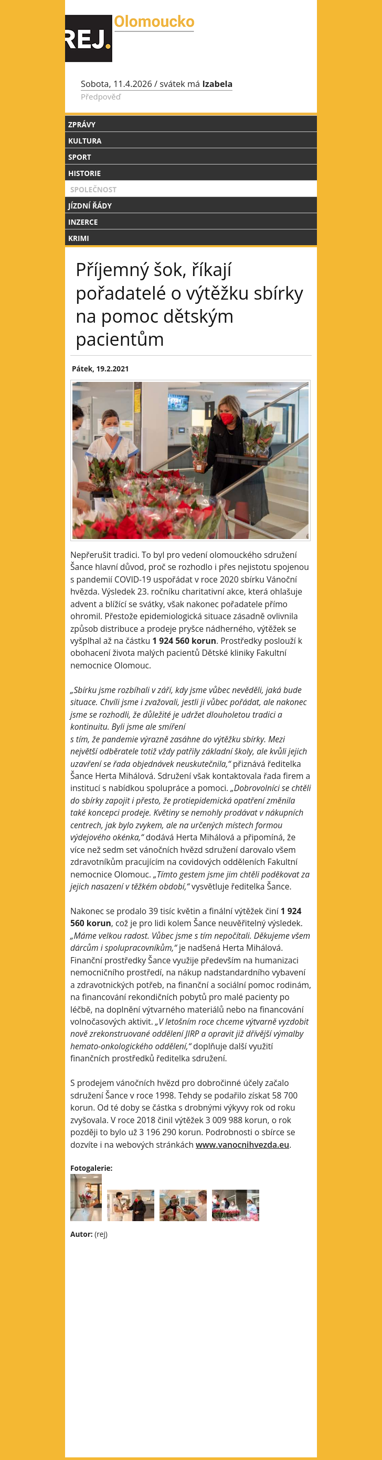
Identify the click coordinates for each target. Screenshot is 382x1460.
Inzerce (83, 222)
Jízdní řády (90, 206)
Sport (79, 157)
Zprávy (82, 124)
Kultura (84, 141)
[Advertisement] (191, 1323)
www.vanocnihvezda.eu (242, 1144)
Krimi (78, 238)
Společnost (93, 189)
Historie (84, 173)
